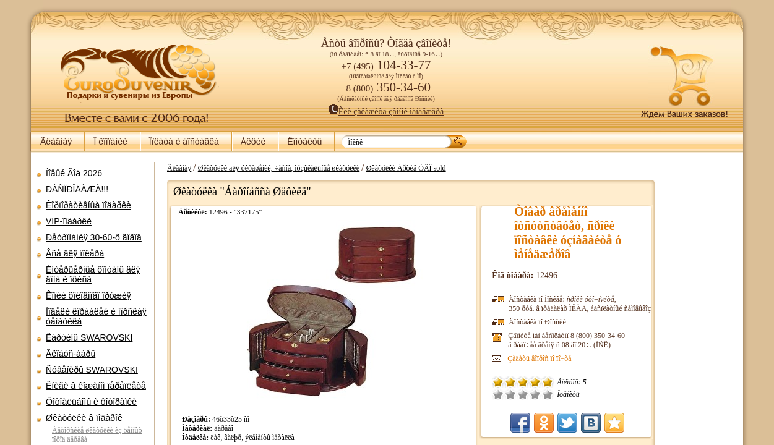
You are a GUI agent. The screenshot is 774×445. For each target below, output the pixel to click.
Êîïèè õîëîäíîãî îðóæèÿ (88, 295)
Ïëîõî (450, 394)
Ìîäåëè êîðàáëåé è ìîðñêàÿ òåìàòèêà (96, 316)
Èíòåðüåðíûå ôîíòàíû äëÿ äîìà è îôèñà (93, 274)
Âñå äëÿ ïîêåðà (75, 253)
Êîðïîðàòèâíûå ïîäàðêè (88, 205)
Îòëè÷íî (487, 394)
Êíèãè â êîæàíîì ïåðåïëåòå (96, 386)
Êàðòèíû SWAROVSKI (89, 337)
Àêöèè (253, 141)
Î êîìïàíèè (110, 141)
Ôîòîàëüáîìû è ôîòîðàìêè (91, 402)
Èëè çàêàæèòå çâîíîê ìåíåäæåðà (386, 111)
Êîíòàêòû (304, 141)
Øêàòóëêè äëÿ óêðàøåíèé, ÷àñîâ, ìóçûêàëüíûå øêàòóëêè (272, 168)
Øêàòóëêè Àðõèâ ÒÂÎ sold (400, 168)
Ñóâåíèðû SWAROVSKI (92, 370)
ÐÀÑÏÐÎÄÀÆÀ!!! (77, 189)
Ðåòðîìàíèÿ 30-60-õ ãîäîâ (94, 237)
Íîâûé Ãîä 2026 (74, 173)
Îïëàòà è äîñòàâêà (184, 141)
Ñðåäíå (463, 394)
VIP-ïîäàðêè (69, 221)
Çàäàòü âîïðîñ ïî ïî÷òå (479, 358)
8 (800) (537, 335)
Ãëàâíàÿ (56, 141)
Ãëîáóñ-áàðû (70, 353)
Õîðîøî (475, 394)
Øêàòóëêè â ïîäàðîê (84, 418)
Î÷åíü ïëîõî (438, 394)
